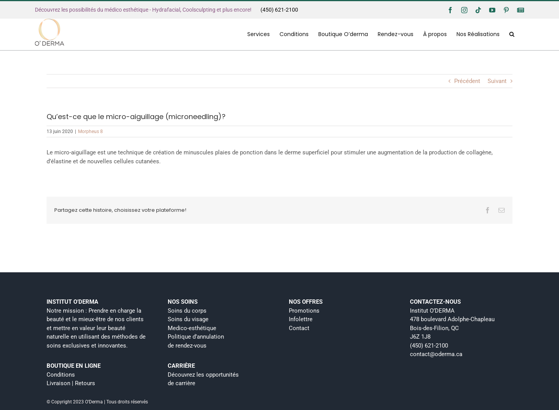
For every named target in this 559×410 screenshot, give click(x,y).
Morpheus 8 (90, 131)
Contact (299, 328)
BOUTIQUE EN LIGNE (74, 365)
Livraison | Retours (71, 383)
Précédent (467, 81)
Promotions (304, 310)
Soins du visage (188, 319)
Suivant (497, 81)
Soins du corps (187, 310)
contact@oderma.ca (436, 354)
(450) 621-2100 (279, 10)
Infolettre (300, 319)
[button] (511, 34)
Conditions (61, 374)
